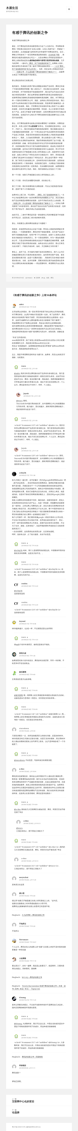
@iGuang (18, 1023)
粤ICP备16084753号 (18, 1127)
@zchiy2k (18, 550)
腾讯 (52, 278)
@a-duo (17, 809)
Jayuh (26, 393)
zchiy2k (22, 473)
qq (44, 278)
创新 (47, 278)
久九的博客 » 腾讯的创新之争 (33, 915)
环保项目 (22, 1065)
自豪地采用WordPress (33, 1127)
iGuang (22, 997)
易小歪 (21, 893)
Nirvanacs (23, 939)
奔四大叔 (22, 653)
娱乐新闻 (22, 672)
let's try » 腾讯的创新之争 (32, 977)
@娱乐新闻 (18, 695)
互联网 (38, 278)
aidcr (21, 304)
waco (23, 366)
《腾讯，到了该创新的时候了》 (40, 63)
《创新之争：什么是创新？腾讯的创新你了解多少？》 (36, 72)
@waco (19, 401)
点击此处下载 (54, 54)
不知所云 (22, 923)
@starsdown (19, 760)
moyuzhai (23, 877)
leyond (22, 621)
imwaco (29, 278)
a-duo (21, 769)
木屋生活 (12, 8)
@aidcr (17, 373)
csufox (24, 583)
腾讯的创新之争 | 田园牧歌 (32, 1057)
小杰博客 (22, 958)
